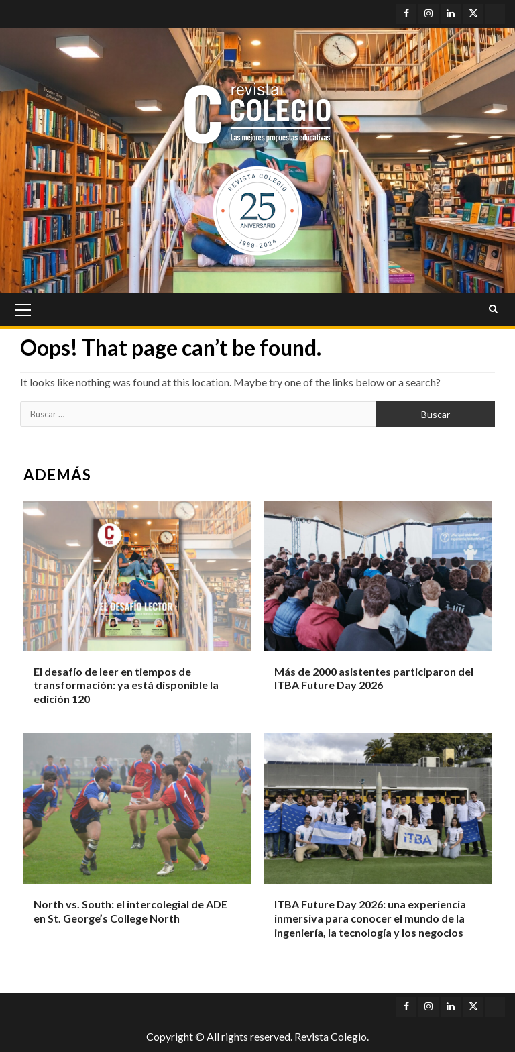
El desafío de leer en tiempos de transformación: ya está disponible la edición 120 (126, 685)
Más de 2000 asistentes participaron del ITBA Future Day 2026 (373, 678)
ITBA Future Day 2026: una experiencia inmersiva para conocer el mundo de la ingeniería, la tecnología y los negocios (370, 918)
